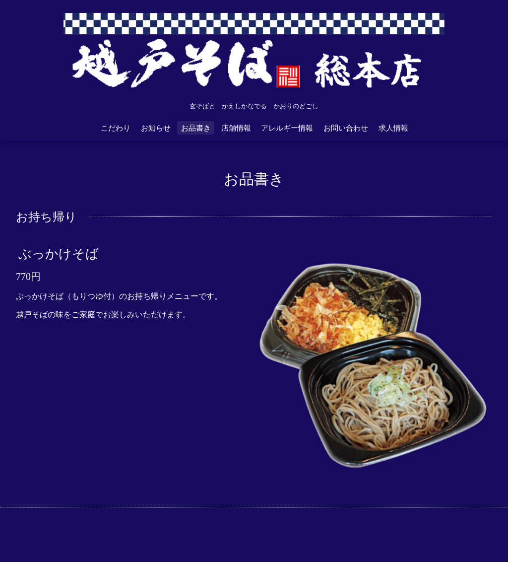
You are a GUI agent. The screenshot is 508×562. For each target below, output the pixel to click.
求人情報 (393, 128)
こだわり (115, 128)
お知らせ (156, 128)
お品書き (196, 128)
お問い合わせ (345, 128)
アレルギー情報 (287, 128)
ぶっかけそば (58, 254)
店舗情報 (236, 128)
